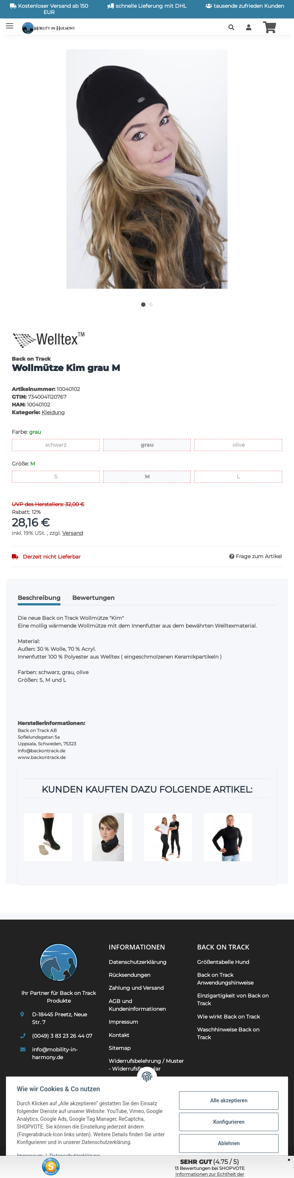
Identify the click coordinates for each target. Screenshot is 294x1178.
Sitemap (119, 1048)
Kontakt (119, 1035)
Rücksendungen (129, 975)
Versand (72, 533)
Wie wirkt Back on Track (228, 1016)
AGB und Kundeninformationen (137, 1005)
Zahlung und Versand (136, 988)
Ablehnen (227, 1143)
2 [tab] (150, 304)
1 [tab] (143, 304)
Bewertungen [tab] (93, 597)
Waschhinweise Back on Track (228, 1033)
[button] (231, 27)
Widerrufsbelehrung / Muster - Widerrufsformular (146, 1065)
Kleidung (53, 412)
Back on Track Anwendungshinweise (225, 979)
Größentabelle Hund (223, 962)
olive (244, 444)
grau (153, 444)
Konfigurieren (227, 1122)
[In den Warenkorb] (18, 45)
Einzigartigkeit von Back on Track (233, 999)
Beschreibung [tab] (39, 597)
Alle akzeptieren (227, 1100)
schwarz (66, 444)
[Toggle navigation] (9, 23)
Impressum (123, 1022)
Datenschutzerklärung (138, 962)
